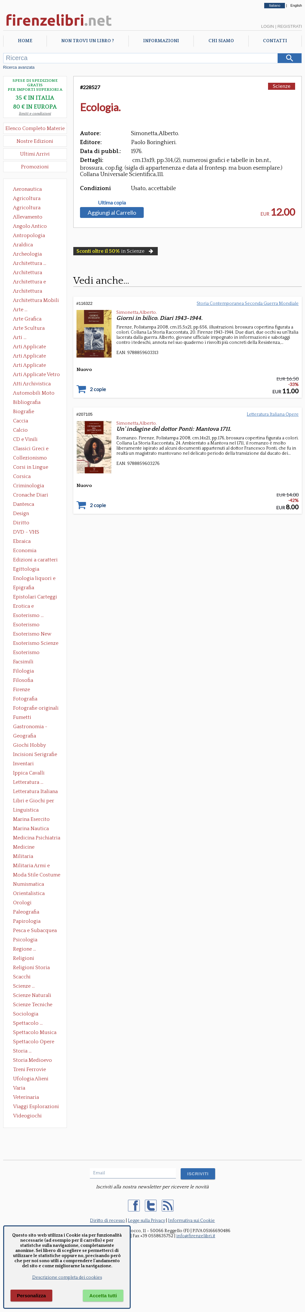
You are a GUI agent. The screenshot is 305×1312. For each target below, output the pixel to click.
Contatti (275, 40)
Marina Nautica (31, 828)
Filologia (23, 671)
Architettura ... (29, 263)
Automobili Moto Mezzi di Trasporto (35, 393)
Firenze (21, 689)
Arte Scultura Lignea (29, 328)
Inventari (23, 764)
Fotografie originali (36, 708)
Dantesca (23, 504)
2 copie (98, 389)
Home (25, 40)
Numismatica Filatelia (28, 884)
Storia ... (22, 1051)
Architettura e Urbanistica (29, 282)
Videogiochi (27, 1116)
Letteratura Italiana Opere (35, 792)
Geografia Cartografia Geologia (26, 736)
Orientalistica (29, 893)
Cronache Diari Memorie (30, 495)
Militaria (23, 856)
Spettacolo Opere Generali (33, 1042)
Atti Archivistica (32, 384)
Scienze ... (24, 986)
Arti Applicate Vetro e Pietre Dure (36, 375)
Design (21, 513)
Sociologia (25, 1014)
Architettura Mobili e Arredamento (36, 301)
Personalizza (31, 1295)
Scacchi (22, 977)
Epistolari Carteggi (35, 597)
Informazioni (161, 40)
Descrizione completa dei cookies (67, 1277)
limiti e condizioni (35, 114)
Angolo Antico (30, 226)
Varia (19, 1088)
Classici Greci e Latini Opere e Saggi (36, 449)
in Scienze (115, 251)
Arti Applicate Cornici (29, 356)
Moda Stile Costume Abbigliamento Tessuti (36, 875)
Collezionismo (30, 458)
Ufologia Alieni (30, 1079)
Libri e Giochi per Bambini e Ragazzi (34, 801)
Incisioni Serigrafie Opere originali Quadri (35, 755)
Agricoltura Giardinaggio (28, 208)
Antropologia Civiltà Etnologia (32, 236)
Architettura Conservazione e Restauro (32, 273)
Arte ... (20, 310)
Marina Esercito (31, 819)
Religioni (23, 958)
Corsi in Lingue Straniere (30, 467)
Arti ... (19, 337)
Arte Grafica (27, 319)
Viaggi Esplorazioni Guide (36, 1107)
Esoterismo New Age (32, 634)
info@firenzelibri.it (195, 1236)
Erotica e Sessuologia (27, 606)
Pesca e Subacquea (35, 930)
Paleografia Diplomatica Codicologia (27, 912)
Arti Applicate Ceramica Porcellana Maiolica (36, 347)
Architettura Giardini (27, 291)
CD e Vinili (25, 439)
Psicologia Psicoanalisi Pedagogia (26, 940)
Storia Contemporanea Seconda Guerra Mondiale (248, 303)
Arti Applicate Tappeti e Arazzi (32, 365)
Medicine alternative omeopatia (25, 847)
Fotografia (25, 699)
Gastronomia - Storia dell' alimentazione (30, 727)
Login (267, 26)
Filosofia (23, 680)
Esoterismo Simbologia (26, 653)
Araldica (23, 245)
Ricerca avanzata (19, 67)
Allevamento (27, 217)
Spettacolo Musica (34, 1032)
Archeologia (27, 254)
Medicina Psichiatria (36, 838)
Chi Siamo (221, 40)
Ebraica (22, 541)
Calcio (20, 430)
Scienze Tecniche (32, 1004)
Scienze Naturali (32, 995)
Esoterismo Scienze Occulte (35, 643)
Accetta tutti (103, 1295)
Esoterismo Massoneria (26, 625)
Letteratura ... (28, 782)
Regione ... (24, 949)
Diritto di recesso (107, 1220)
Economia (24, 550)
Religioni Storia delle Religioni (31, 968)
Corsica (22, 476)
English (296, 5)
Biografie (23, 411)
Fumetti (22, 717)
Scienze (281, 86)
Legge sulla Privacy (146, 1220)
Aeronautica (27, 189)
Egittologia (26, 569)
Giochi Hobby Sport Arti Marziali (35, 745)
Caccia (20, 421)
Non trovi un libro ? (87, 40)
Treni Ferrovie (29, 1069)
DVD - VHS (26, 532)
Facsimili (23, 662)
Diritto (21, 523)
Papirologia (26, 921)
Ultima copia (112, 202)
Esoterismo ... (28, 615)
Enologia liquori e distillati (34, 579)
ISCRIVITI (197, 1173)
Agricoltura (26, 198)
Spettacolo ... (28, 1023)
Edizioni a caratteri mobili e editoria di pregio (36, 560)
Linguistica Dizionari (26, 810)
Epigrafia (23, 587)
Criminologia (28, 486)
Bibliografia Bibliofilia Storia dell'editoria (32, 402)
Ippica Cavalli (29, 773)
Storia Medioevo (32, 1060)
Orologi (22, 903)
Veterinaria (26, 1097)
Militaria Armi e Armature (31, 866)
